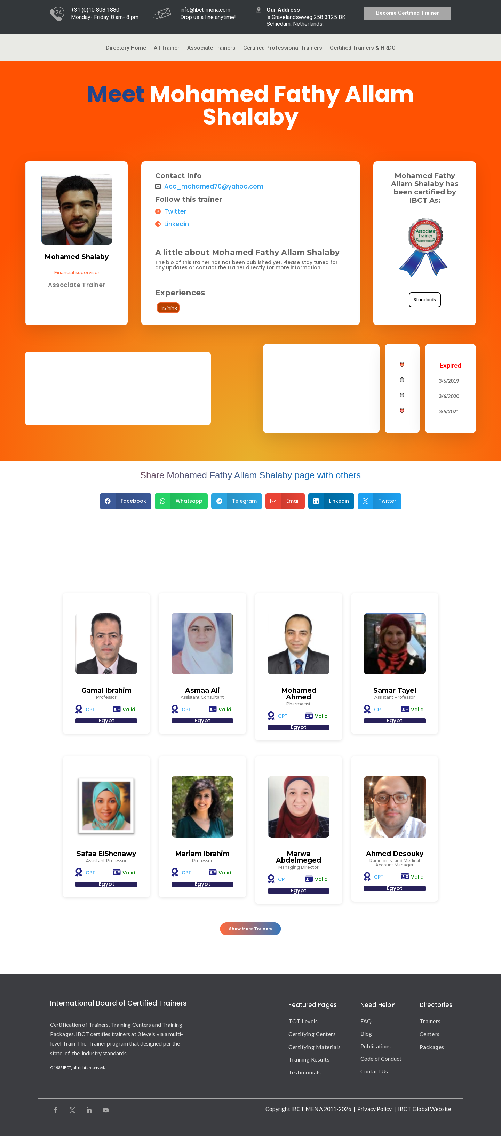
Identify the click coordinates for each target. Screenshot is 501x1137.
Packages (432, 1047)
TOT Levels (303, 1021)
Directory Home (126, 48)
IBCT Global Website (424, 1109)
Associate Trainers (211, 48)
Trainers (430, 1021)
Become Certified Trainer (407, 13)
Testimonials (304, 1073)
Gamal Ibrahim (106, 691)
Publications (375, 1046)
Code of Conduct (381, 1059)
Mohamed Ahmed (298, 694)
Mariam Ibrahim (202, 854)
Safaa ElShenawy (106, 854)
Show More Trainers (250, 927)
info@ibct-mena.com (205, 10)
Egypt (106, 720)
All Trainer (167, 48)
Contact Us (374, 1071)
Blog (366, 1034)
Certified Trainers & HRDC (363, 48)
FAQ (366, 1021)
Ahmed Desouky (394, 854)
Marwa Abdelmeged (298, 857)
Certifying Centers (312, 1034)
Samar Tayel (394, 691)
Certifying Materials (314, 1047)
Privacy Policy (374, 1109)
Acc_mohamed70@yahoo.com (213, 186)
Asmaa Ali (202, 691)
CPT (90, 709)
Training (168, 308)
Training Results (308, 1060)
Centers (430, 1034)
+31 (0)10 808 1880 (95, 10)
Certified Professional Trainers (282, 48)
